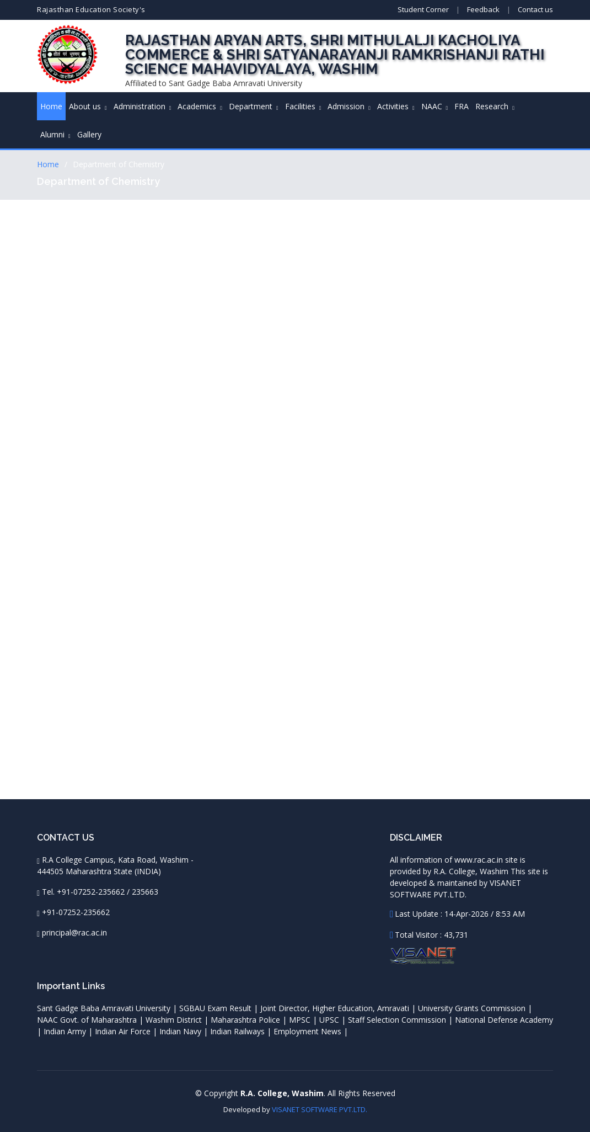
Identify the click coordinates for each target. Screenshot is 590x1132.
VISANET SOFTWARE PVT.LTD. (319, 1109)
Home (51, 106)
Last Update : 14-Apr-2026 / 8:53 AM (460, 914)
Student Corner (423, 9)
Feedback (483, 9)
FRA (461, 106)
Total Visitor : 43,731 (431, 935)
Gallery (89, 134)
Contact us (535, 9)
